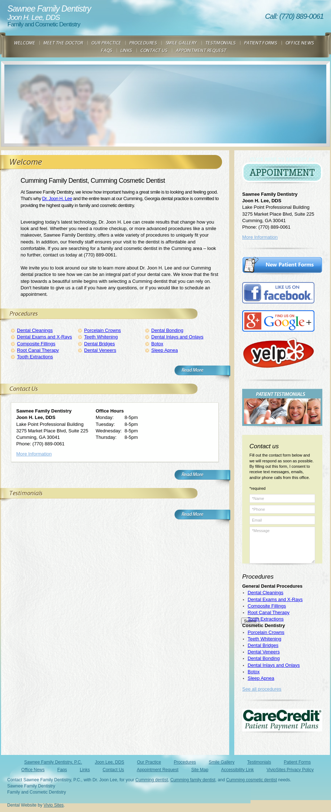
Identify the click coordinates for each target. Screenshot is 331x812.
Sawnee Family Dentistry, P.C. (53, 762)
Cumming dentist (151, 779)
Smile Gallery (221, 762)
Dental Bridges (99, 343)
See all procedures (261, 689)
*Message (282, 545)
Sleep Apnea (164, 350)
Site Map (199, 769)
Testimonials (259, 762)
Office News (32, 769)
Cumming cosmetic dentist (251, 779)
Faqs (62, 769)
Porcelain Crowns (102, 330)
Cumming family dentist (192, 779)
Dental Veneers (100, 350)
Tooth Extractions (35, 356)
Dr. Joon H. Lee (57, 198)
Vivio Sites (54, 805)
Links (85, 769)
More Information (34, 454)
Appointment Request (157, 769)
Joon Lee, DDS (109, 762)
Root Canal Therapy (38, 350)
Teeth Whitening (101, 337)
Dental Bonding (167, 330)
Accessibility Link (237, 769)
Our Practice (149, 762)
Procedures (185, 762)
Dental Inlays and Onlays (177, 337)
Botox (157, 343)
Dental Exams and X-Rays (44, 337)
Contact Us (113, 769)
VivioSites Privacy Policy (290, 769)
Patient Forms (297, 762)
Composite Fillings (36, 343)
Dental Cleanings (35, 330)
